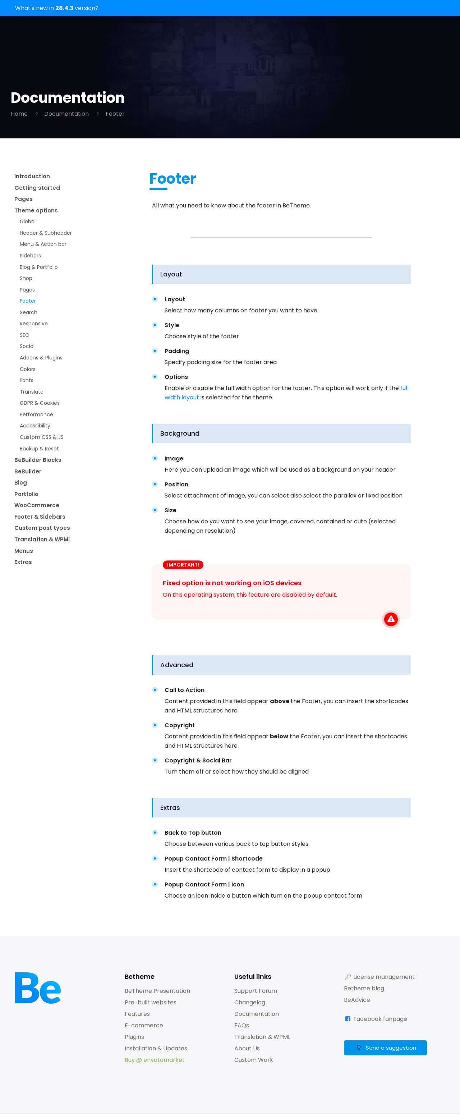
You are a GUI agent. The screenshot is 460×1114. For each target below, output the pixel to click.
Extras (23, 592)
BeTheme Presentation (157, 991)
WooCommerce (37, 531)
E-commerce (144, 1025)
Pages (23, 201)
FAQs (241, 1025)
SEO (24, 348)
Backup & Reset (39, 470)
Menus (23, 580)
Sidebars (30, 262)
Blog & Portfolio (39, 274)
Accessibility (35, 445)
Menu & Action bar (43, 250)
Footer (115, 114)
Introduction (32, 177)
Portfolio (27, 519)
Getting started (37, 189)
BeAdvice (357, 1000)
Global (28, 225)
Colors (28, 384)
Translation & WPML (43, 568)
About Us (247, 1048)
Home (19, 114)
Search (28, 323)
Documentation (66, 114)
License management (384, 977)
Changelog (249, 1002)
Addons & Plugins (41, 372)
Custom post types (43, 555)
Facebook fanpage (380, 1019)
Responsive (34, 335)
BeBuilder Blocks (38, 482)
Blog (20, 507)
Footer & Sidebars (41, 543)
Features (137, 1014)
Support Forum (255, 991)
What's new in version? (56, 8)
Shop (26, 286)
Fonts (26, 396)
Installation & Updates (156, 1048)
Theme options (36, 213)
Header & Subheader (46, 238)
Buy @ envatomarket (155, 1060)
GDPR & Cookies (40, 421)
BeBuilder (28, 494)
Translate (31, 409)
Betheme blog (364, 988)
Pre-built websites (150, 1002)
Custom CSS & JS (42, 458)
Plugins (134, 1037)
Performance (36, 433)
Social (27, 360)
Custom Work (253, 1060)
